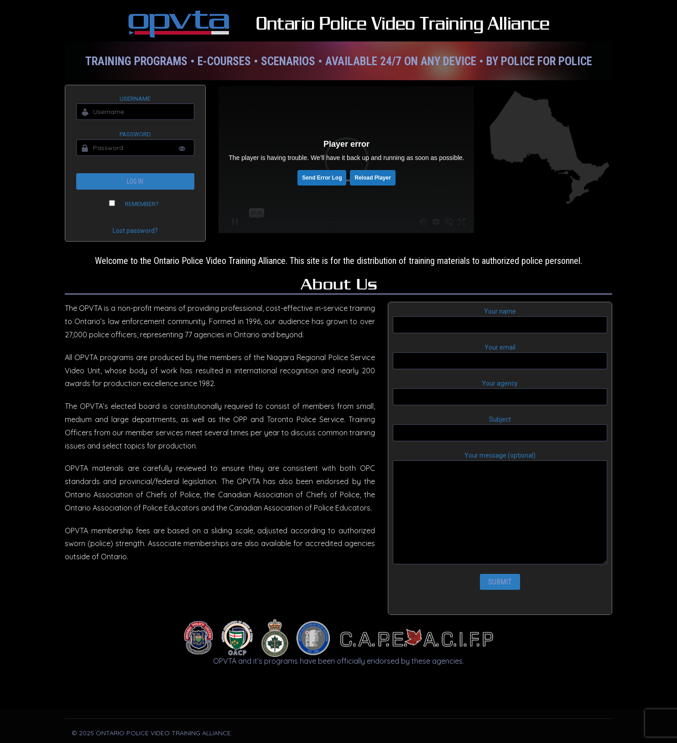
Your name (500, 320)
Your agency (500, 392)
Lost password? (135, 230)
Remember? (142, 204)
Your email (500, 356)
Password (135, 134)
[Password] (135, 147)
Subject (500, 428)
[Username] (135, 111)
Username (135, 98)
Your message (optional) (500, 508)
